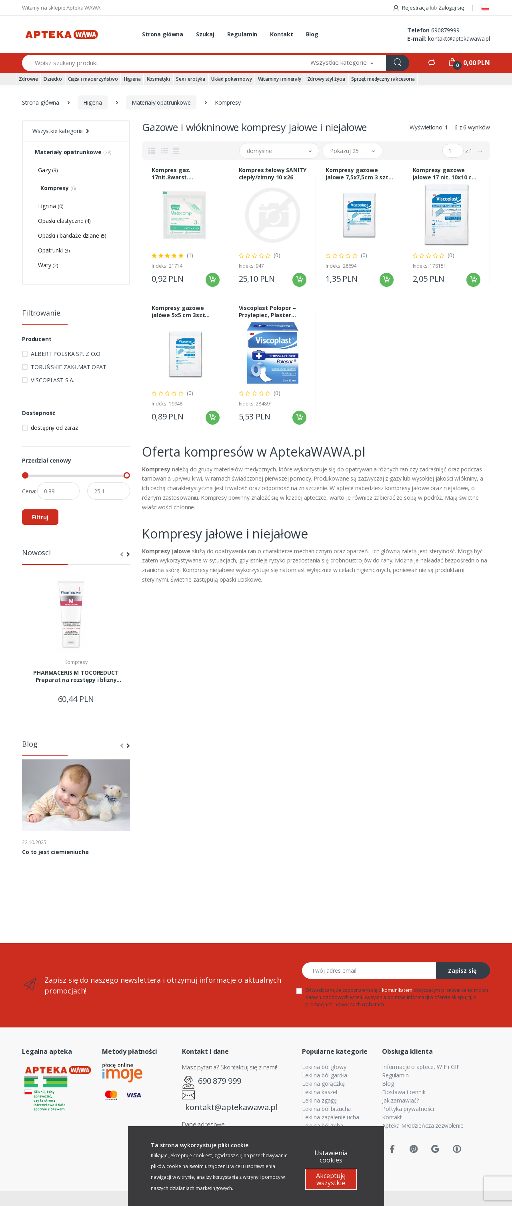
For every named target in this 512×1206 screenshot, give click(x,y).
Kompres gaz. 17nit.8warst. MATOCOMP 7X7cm (179, 174)
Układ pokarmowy (231, 78)
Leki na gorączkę (323, 1083)
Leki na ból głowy (324, 1067)
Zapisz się (462, 970)
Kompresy (76, 662)
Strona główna (162, 34)
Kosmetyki (158, 78)
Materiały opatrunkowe (161, 102)
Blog (312, 34)
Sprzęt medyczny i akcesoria (383, 78)
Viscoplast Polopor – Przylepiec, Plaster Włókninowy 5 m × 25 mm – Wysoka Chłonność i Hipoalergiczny (267, 311)
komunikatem (397, 990)
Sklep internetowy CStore (256, 1198)
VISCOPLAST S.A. (52, 380)
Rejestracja (411, 7)
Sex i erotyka (190, 78)
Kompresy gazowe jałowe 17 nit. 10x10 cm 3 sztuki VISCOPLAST (445, 174)
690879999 (445, 30)
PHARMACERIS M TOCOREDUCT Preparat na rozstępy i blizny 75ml (76, 676)
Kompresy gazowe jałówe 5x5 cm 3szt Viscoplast (178, 311)
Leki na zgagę (319, 1100)
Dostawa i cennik (404, 1092)
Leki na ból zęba (322, 1125)
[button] (342, 63)
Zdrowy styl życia (326, 78)
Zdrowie (28, 78)
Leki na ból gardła (324, 1075)
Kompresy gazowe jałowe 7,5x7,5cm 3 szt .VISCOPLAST (357, 174)
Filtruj (40, 517)
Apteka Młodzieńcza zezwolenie (423, 1125)
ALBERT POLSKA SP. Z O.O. (66, 354)
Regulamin (242, 34)
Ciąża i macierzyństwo (93, 78)
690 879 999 (219, 1080)
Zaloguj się (451, 7)
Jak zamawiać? (400, 1100)
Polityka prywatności (408, 1109)
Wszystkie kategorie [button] (57, 131)
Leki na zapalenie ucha (330, 1117)
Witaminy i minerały (279, 78)
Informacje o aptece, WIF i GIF (421, 1067)
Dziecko (53, 78)
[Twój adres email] (369, 970)
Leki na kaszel (319, 1092)
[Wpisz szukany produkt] (160, 63)
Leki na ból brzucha (326, 1109)
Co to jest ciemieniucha (55, 852)
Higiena (132, 78)
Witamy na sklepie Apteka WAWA (61, 7)
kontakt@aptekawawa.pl (459, 38)
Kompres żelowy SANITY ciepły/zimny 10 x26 (272, 174)
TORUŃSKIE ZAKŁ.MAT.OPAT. (69, 367)
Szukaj (205, 34)
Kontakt (281, 34)
